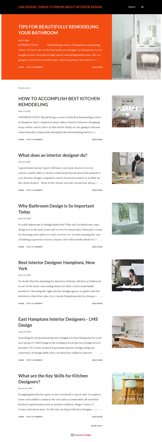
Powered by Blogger (81, 435)
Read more (97, 67)
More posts (96, 426)
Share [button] (21, 67)
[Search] (131, 6)
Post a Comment (34, 67)
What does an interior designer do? (52, 155)
